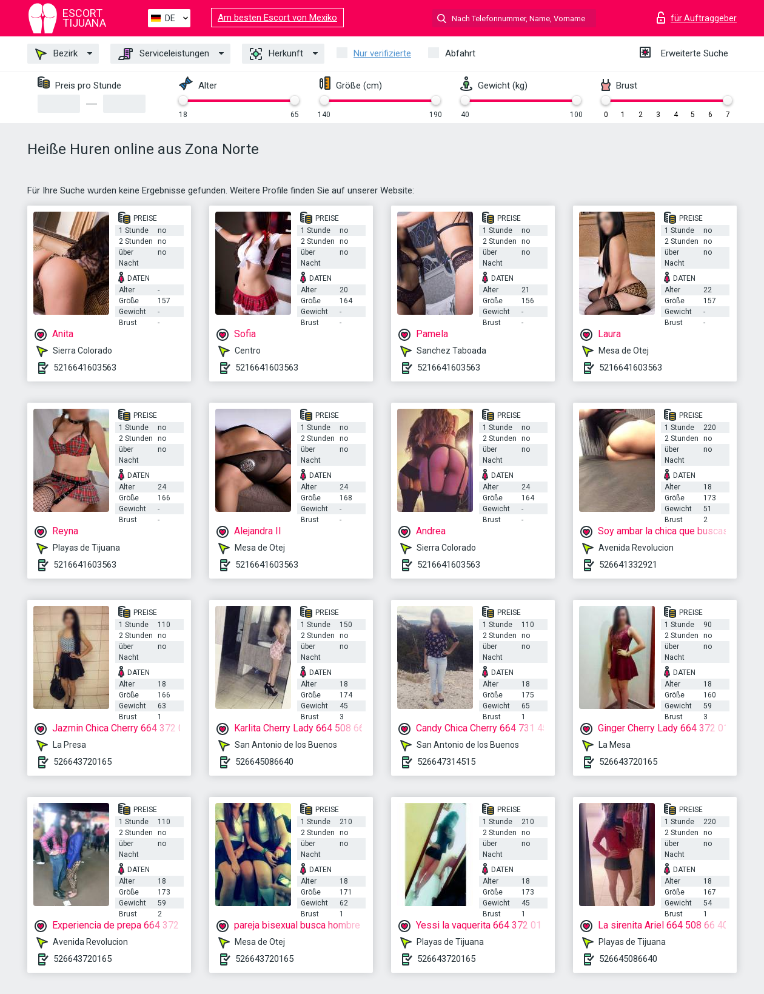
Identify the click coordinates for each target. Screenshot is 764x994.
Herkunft (276, 54)
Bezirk (56, 54)
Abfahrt (460, 53)
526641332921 (628, 564)
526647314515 (446, 761)
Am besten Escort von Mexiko (277, 17)
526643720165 (82, 761)
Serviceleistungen (163, 54)
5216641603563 (84, 367)
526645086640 (264, 761)
